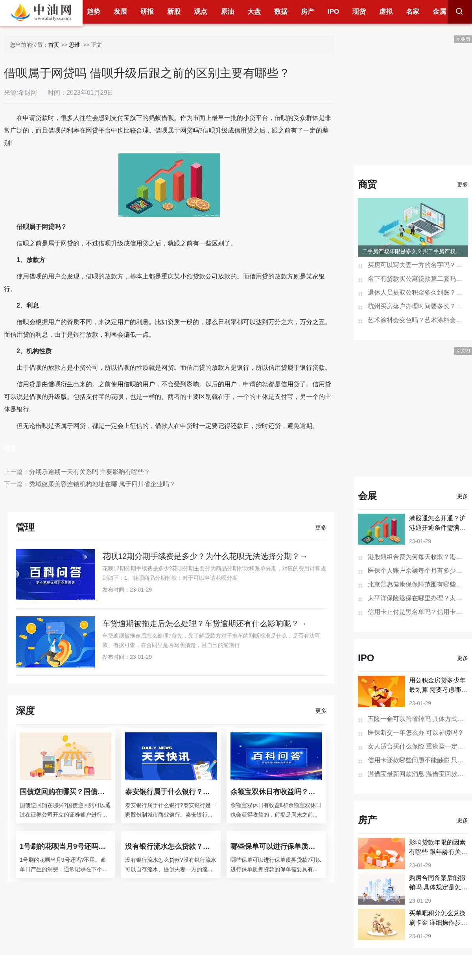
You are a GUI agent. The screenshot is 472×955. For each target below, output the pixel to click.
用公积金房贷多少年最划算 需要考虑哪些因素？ (438, 689)
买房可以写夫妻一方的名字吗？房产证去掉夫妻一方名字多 (418, 265)
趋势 (93, 11)
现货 (359, 11)
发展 (120, 11)
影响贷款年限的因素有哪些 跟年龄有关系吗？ (438, 852)
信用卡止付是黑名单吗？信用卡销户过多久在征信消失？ (418, 611)
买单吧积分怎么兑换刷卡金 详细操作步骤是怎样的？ (438, 922)
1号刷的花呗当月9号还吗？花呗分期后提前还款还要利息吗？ (65, 846)
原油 (227, 11)
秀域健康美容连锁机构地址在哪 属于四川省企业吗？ (102, 484)
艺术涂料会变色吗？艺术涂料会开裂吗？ (418, 320)
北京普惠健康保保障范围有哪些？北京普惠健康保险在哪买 (418, 584)
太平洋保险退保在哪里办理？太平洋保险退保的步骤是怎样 (418, 598)
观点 (200, 11)
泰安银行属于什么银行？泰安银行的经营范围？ (171, 792)
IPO (333, 11)
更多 (320, 527)
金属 (439, 11)
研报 (147, 11)
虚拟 (386, 11)
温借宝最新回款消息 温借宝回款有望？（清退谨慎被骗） (418, 774)
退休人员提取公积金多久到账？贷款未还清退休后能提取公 (418, 292)
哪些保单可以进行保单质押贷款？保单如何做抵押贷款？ (276, 846)
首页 (53, 45)
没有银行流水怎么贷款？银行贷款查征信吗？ (171, 846)
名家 (412, 11)
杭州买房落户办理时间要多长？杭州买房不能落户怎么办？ (418, 306)
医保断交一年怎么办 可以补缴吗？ (416, 732)
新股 (174, 11)
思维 (75, 45)
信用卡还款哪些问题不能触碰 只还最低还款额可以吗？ (418, 760)
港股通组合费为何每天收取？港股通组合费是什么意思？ (418, 556)
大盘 (254, 11)
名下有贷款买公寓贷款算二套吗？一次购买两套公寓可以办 (418, 278)
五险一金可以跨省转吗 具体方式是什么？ (418, 718)
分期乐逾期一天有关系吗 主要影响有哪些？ (89, 471)
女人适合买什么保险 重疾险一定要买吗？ (418, 746)
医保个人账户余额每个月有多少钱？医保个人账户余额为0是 (418, 570)
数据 (281, 11)
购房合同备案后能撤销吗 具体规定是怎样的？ (438, 887)
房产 (307, 11)
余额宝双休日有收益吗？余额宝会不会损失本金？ (276, 792)
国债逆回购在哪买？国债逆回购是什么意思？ (65, 792)
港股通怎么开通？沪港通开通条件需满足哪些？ (437, 527)
